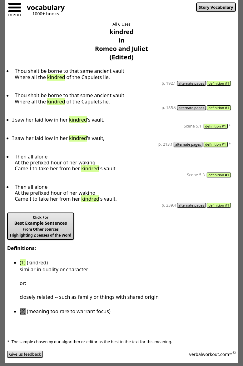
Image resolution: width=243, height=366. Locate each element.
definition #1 (218, 83)
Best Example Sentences (40, 226)
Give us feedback (25, 354)
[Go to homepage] (43, 8)
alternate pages (191, 83)
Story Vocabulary (216, 7)
